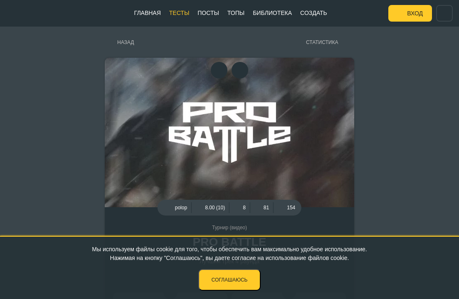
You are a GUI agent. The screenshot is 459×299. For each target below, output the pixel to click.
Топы (235, 13)
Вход (415, 13)
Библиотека (272, 13)
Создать (313, 13)
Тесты (179, 13)
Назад (125, 42)
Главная (147, 13)
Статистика (322, 42)
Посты (208, 13)
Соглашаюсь (230, 280)
